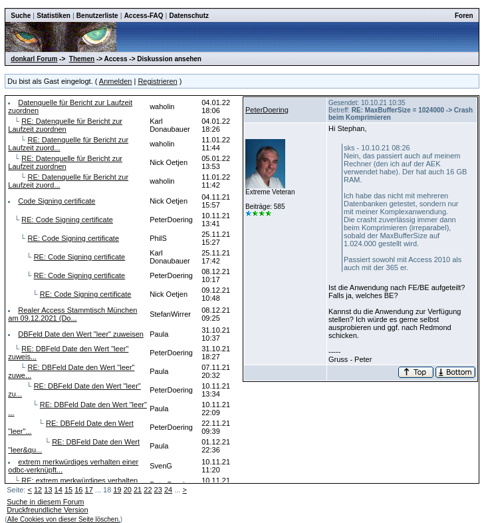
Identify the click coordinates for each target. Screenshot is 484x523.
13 (48, 490)
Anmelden (115, 81)
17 (89, 490)
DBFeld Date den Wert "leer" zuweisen (81, 334)
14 (58, 490)
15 (68, 490)
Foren (464, 15)
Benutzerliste (97, 15)
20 (128, 490)
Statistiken (53, 15)
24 (168, 490)
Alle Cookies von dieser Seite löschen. (63, 519)
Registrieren (157, 81)
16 (78, 490)
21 (138, 490)
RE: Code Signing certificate (67, 220)
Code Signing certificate (56, 201)
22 (148, 490)
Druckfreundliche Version (47, 510)
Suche (21, 15)
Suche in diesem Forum (45, 502)
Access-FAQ (144, 15)
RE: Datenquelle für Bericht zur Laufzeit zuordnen (65, 125)
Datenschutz (189, 15)
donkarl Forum (34, 59)
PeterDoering (267, 110)
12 (38, 490)
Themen (81, 59)
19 (117, 490)
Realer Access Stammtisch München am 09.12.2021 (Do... (72, 314)
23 (158, 490)
